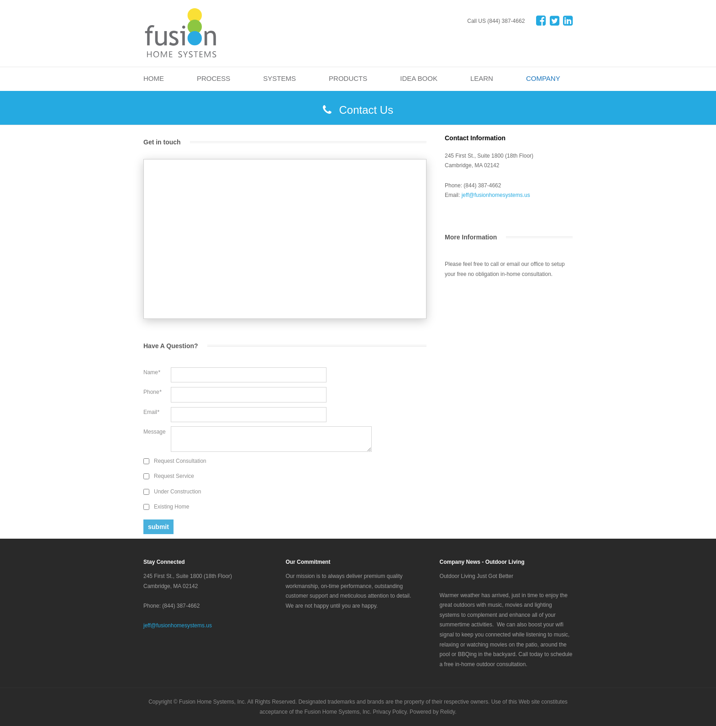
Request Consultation (180, 461)
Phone (152, 392)
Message (154, 432)
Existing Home (171, 506)
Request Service (174, 476)
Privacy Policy (390, 712)
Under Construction (177, 491)
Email (151, 412)
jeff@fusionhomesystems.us (496, 195)
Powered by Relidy (432, 712)
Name (151, 372)
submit (158, 526)
